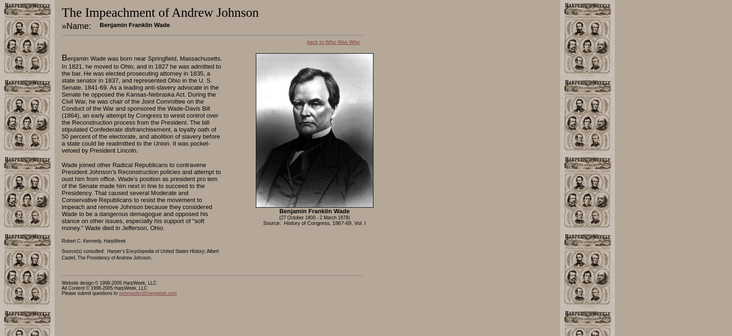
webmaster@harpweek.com (148, 293)
